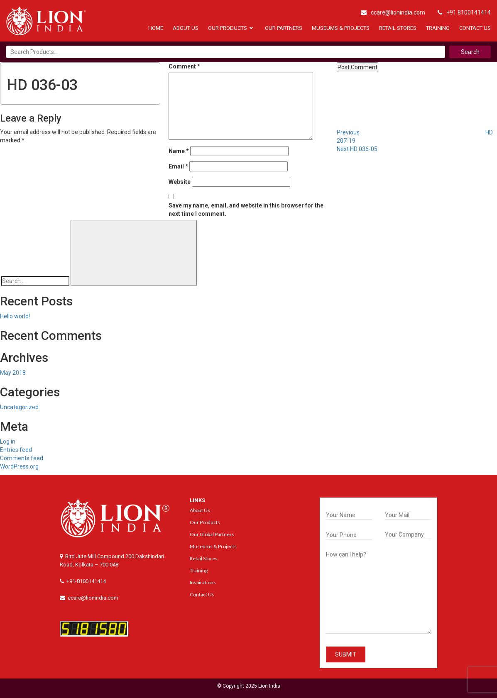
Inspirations (203, 582)
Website (180, 181)
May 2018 (13, 372)
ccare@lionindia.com (393, 12)
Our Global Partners (212, 534)
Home (155, 28)
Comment (184, 66)
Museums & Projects (341, 28)
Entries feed (16, 450)
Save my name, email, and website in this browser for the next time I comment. (246, 209)
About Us (185, 28)
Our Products (227, 28)
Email (178, 166)
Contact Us (475, 28)
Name (179, 151)
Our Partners (283, 28)
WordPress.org (19, 466)
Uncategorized (19, 407)
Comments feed (21, 458)
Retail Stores (397, 28)
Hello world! (15, 316)
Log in (7, 441)
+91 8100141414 (464, 12)
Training (438, 28)
